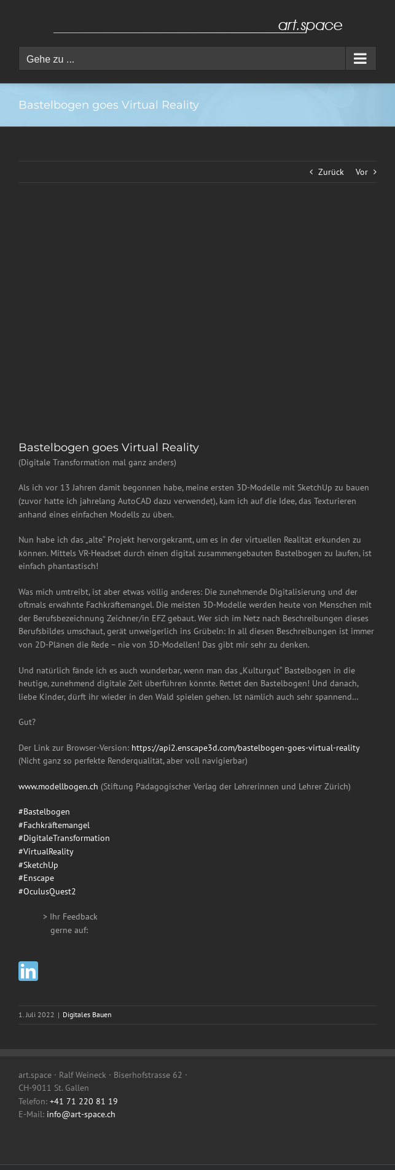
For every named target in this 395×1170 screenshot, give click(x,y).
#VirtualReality (46, 851)
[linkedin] (28, 971)
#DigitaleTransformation (64, 837)
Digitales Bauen (87, 1014)
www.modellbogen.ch (58, 786)
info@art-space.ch (81, 1114)
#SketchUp (38, 864)
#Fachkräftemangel (54, 825)
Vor (362, 171)
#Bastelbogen (44, 811)
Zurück (331, 171)
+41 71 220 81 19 (84, 1101)
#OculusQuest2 (47, 891)
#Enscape (36, 877)
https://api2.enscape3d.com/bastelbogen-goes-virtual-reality (245, 747)
